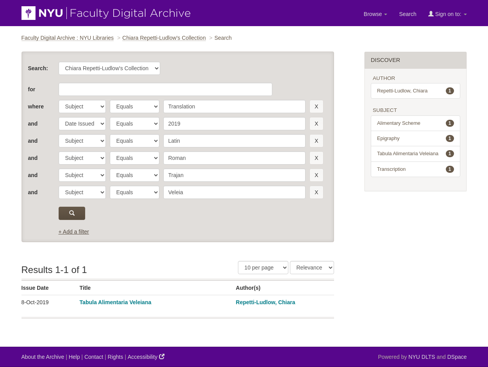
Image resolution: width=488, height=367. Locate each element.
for (32, 89)
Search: (38, 68)
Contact (93, 357)
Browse (376, 14)
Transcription (415, 169)
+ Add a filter (74, 232)
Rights (115, 357)
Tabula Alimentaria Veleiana (116, 302)
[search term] (234, 106)
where (36, 106)
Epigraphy (415, 138)
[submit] (72, 213)
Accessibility (146, 356)
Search (407, 14)
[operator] (134, 106)
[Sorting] (312, 267)
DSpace (457, 357)
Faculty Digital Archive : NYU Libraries (67, 38)
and (33, 124)
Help (74, 357)
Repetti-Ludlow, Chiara (265, 302)
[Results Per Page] (263, 267)
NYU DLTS (421, 357)
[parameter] (82, 106)
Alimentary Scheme (415, 123)
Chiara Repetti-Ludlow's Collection (164, 38)
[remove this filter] (316, 106)
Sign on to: (447, 14)
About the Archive (42, 357)
